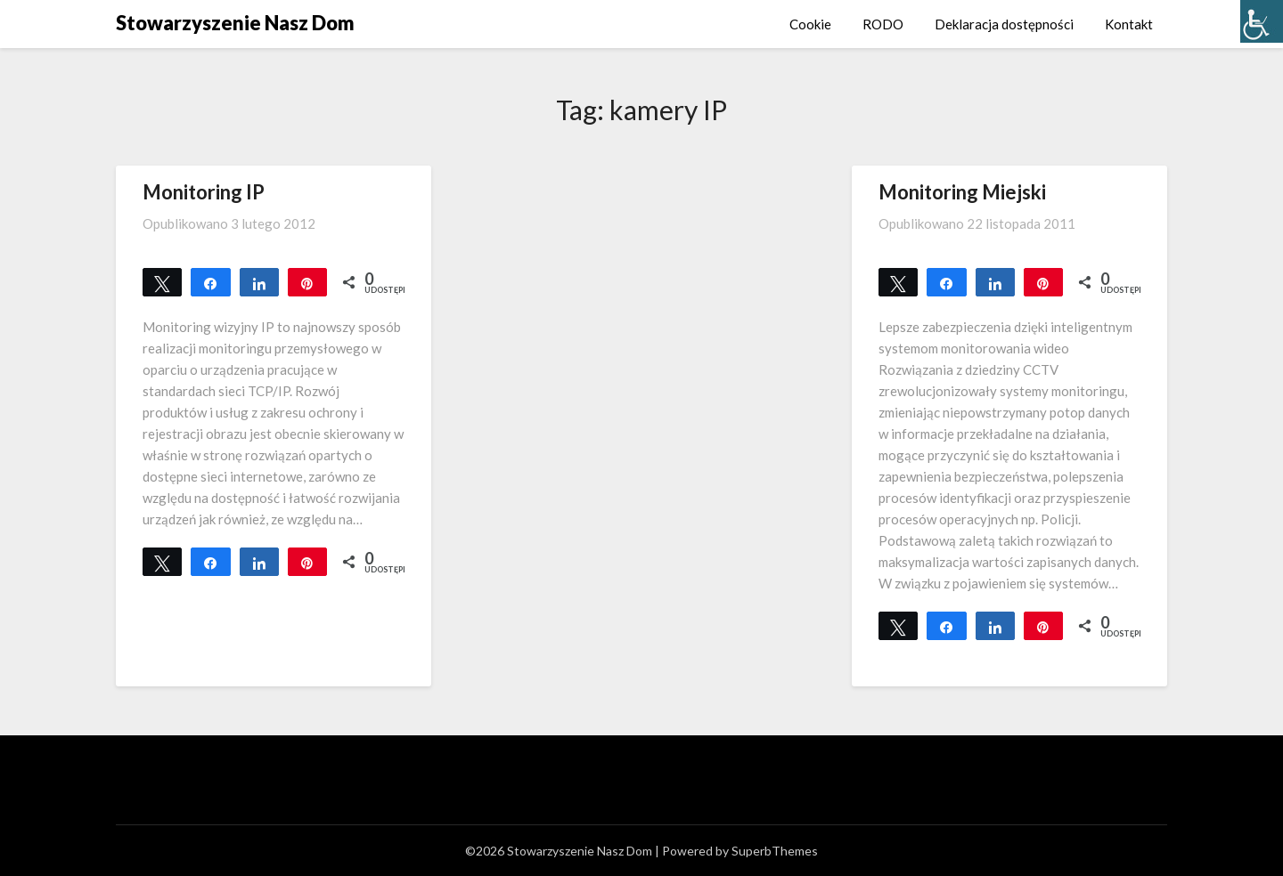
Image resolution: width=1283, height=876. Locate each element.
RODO (882, 24)
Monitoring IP (204, 192)
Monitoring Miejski (962, 192)
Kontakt (1129, 24)
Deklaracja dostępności (1004, 24)
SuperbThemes (774, 850)
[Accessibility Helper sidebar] (1261, 21)
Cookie (810, 24)
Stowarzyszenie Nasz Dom (235, 23)
